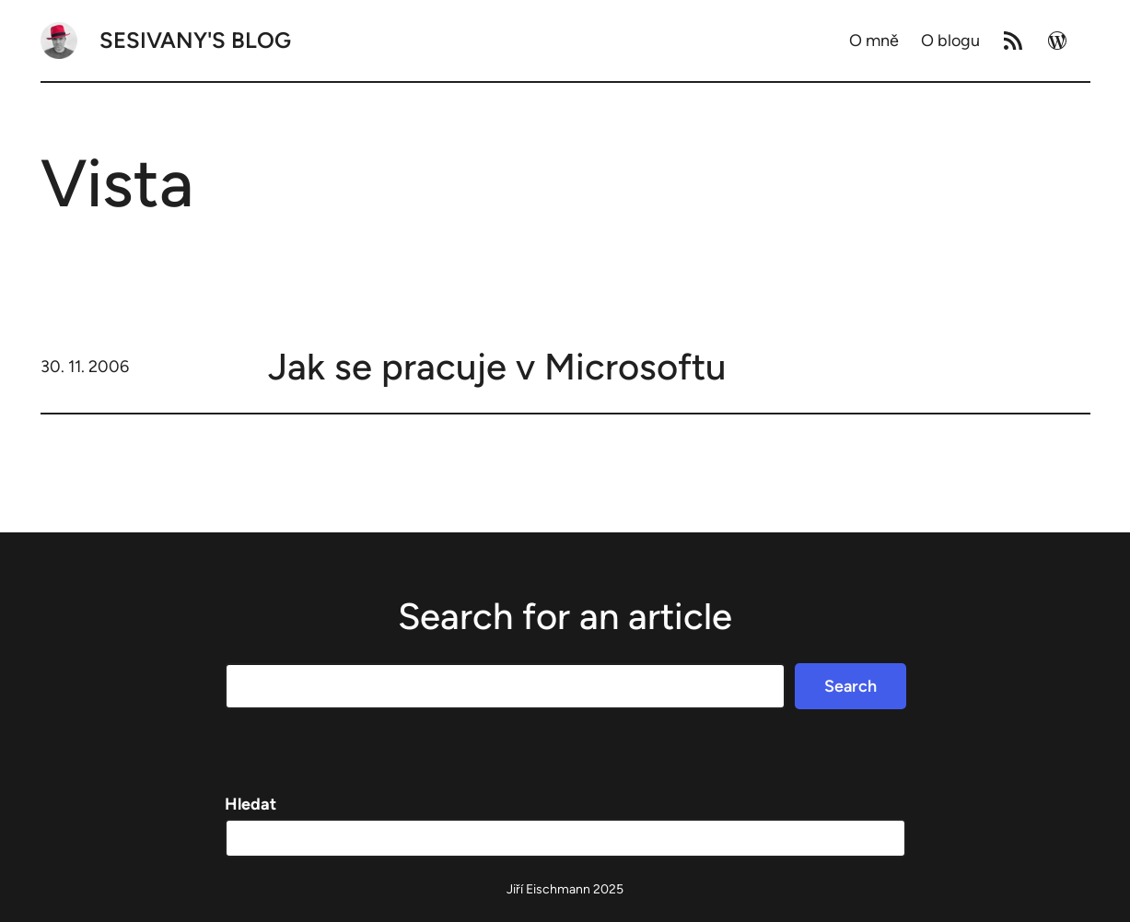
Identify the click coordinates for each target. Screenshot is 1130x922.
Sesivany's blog (195, 40)
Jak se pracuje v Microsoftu (497, 366)
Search (850, 686)
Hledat (250, 804)
